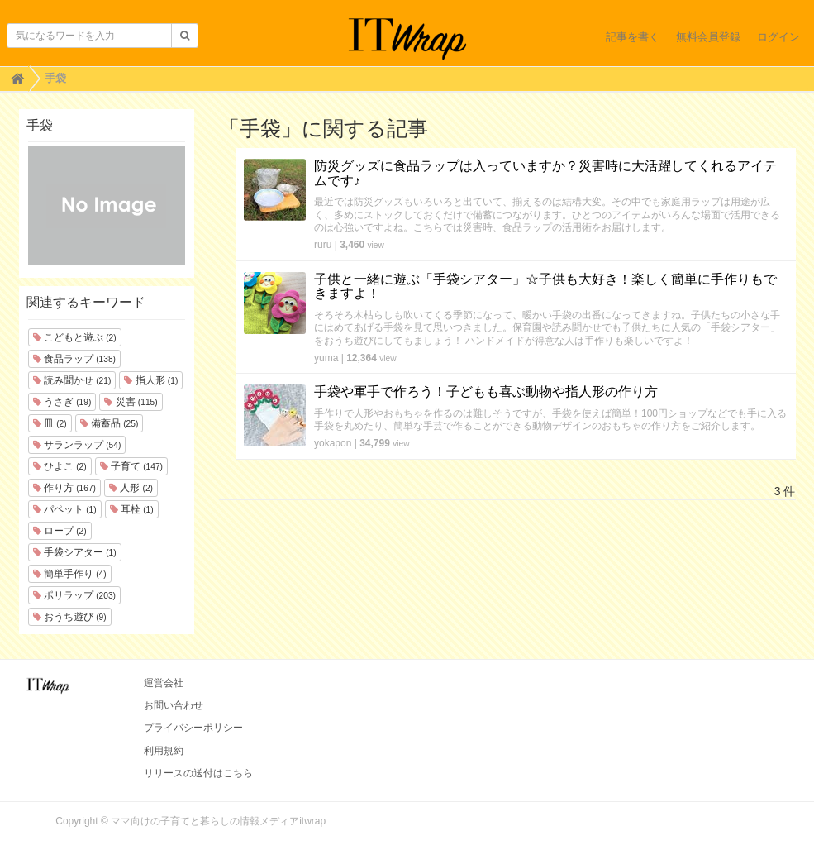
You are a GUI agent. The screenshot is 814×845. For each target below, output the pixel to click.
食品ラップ (74, 359)
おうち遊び (70, 617)
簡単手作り (70, 574)
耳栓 (132, 509)
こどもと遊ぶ (75, 337)
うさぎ (62, 402)
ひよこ (60, 466)
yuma (326, 358)
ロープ (60, 531)
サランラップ (77, 445)
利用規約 (163, 751)
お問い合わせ (173, 705)
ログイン (778, 37)
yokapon (332, 443)
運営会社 (163, 683)
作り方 (64, 488)
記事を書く (632, 37)
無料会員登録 (708, 37)
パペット (65, 509)
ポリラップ (74, 595)
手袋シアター (75, 552)
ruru (322, 245)
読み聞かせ (72, 380)
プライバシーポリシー (193, 727)
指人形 (151, 380)
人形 (131, 488)
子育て (131, 466)
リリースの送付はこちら (198, 773)
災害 (130, 402)
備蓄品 (109, 423)
